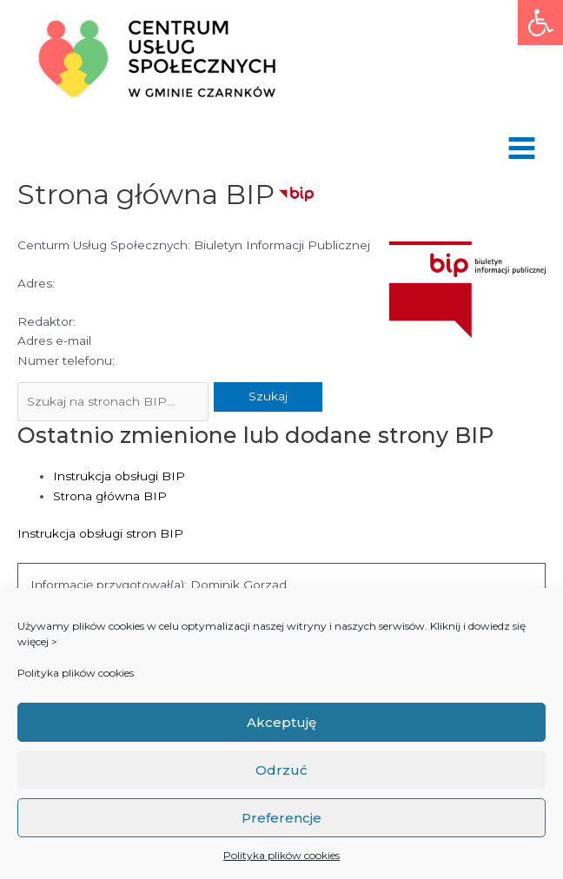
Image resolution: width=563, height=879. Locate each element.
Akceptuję (281, 722)
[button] (540, 22)
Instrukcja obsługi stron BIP (100, 533)
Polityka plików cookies (75, 672)
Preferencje (281, 818)
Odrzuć (281, 770)
